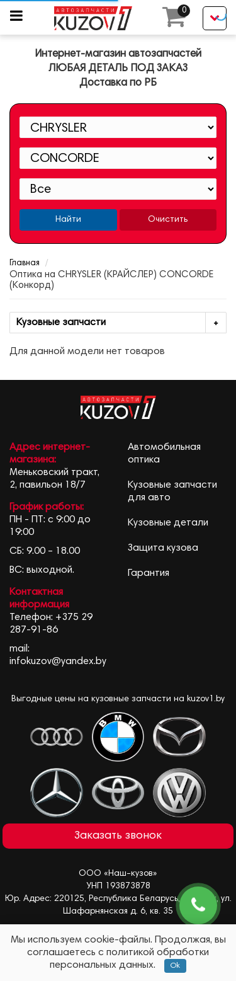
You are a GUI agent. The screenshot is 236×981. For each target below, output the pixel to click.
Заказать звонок (118, 836)
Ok (175, 966)
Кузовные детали (168, 523)
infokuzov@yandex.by (57, 662)
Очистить (168, 219)
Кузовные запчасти (121, 323)
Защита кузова (163, 548)
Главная (24, 264)
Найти (68, 219)
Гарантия (148, 573)
